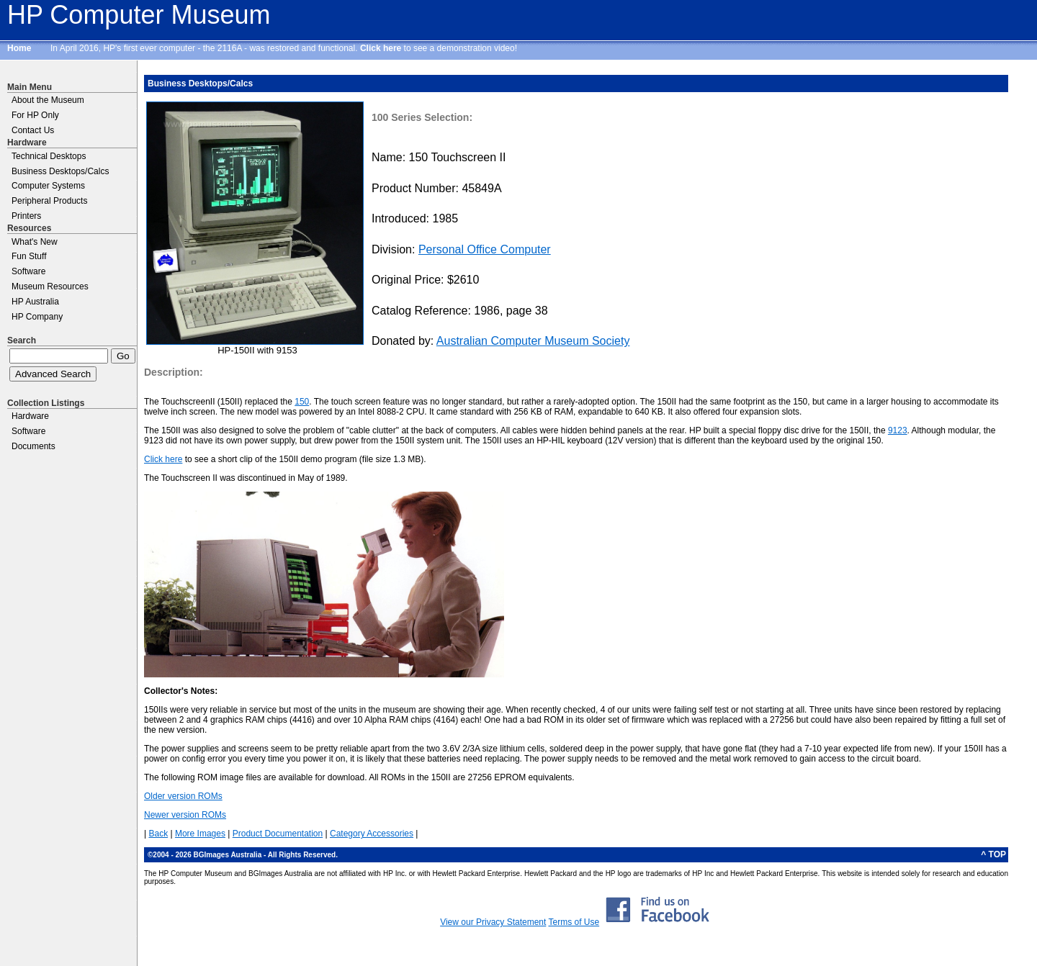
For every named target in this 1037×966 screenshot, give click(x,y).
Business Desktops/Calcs (60, 171)
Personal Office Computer (484, 249)
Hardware (30, 416)
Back (158, 834)
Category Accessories (371, 834)
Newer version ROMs (185, 815)
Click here (380, 48)
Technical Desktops (49, 156)
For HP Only (35, 115)
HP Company (37, 317)
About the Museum (48, 100)
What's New (35, 242)
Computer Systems (48, 186)
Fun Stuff (29, 256)
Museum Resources (50, 286)
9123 (897, 430)
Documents (33, 446)
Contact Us (33, 130)
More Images (200, 834)
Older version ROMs (183, 796)
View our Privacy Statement (493, 922)
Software (28, 271)
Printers (26, 216)
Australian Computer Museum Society (533, 341)
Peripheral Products (49, 201)
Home (19, 48)
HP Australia (35, 302)
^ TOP (993, 854)
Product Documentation (278, 834)
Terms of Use (573, 922)
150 (302, 402)
